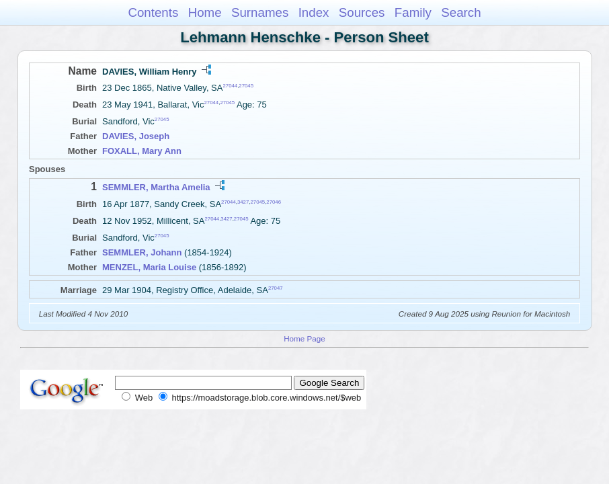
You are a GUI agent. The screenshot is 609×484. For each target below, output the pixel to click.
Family (413, 12)
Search (461, 12)
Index (313, 12)
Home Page (304, 338)
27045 (246, 86)
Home (205, 12)
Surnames (259, 12)
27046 (273, 201)
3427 (243, 201)
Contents (153, 12)
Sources (362, 12)
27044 (229, 86)
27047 (275, 288)
